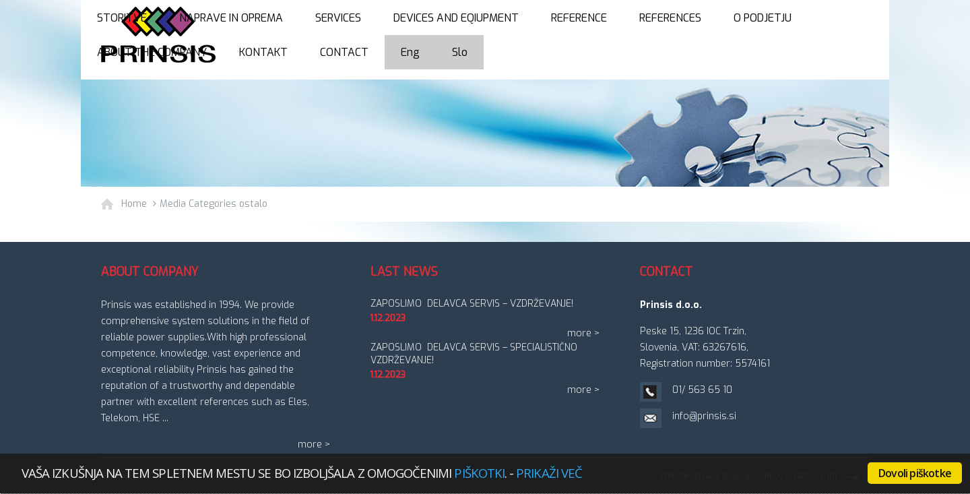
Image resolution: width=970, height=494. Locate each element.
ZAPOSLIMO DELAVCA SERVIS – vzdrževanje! (471, 303)
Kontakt (263, 52)
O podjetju (762, 18)
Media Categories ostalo (213, 203)
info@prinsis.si (704, 416)
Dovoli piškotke (914, 473)
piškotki (479, 472)
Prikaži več (549, 472)
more (310, 444)
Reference (579, 18)
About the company (152, 52)
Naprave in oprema (231, 18)
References (670, 18)
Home (134, 203)
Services (338, 18)
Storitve (122, 18)
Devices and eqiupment (456, 18)
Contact (344, 52)
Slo (459, 52)
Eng (410, 52)
